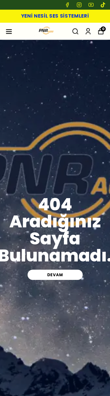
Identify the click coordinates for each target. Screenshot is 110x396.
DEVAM (55, 275)
